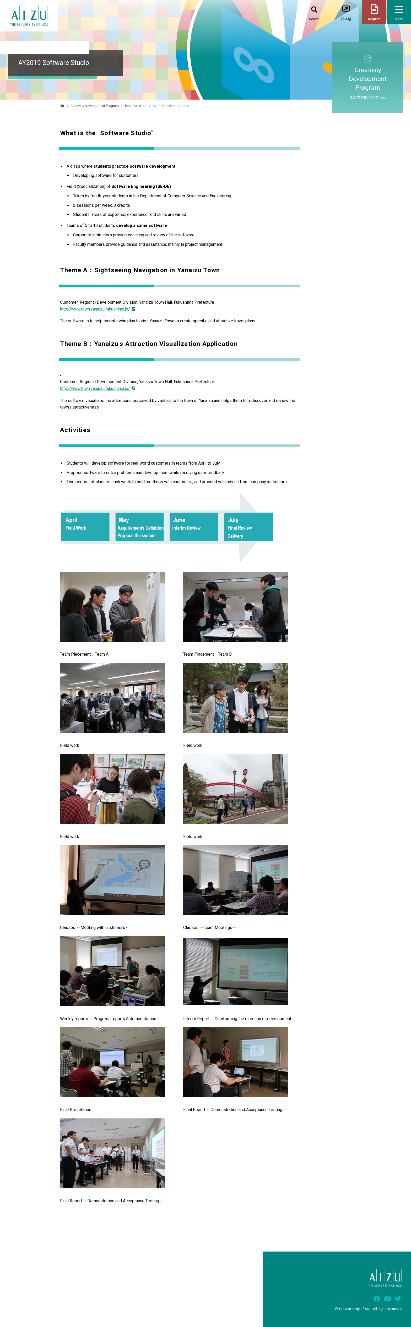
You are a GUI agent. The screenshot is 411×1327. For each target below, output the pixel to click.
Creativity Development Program (95, 106)
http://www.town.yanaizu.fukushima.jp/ (97, 309)
